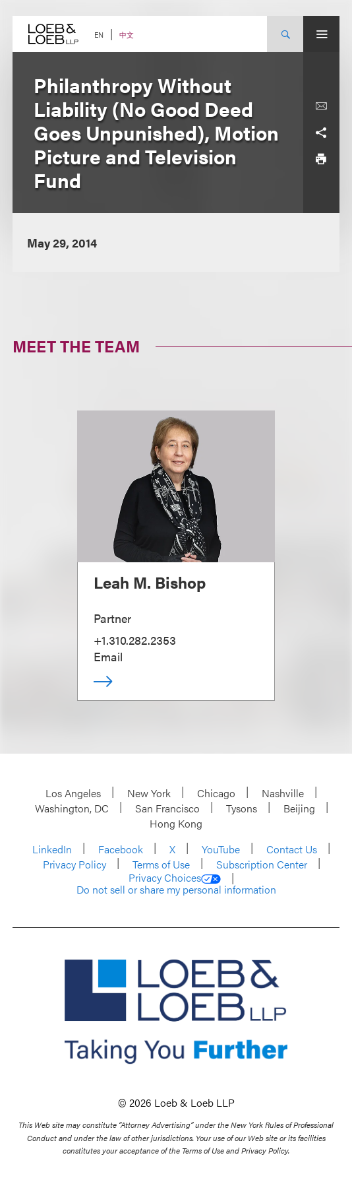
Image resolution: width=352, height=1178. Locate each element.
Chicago (216, 793)
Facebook (120, 849)
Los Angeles (73, 793)
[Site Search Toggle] (285, 34)
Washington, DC (72, 808)
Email (108, 656)
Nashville (283, 793)
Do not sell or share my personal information (176, 890)
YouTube (221, 849)
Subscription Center (261, 864)
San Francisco (167, 808)
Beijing (299, 808)
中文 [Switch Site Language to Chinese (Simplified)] (126, 35)
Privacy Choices (175, 878)
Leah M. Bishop (150, 582)
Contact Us (291, 849)
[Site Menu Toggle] (321, 34)
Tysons (241, 808)
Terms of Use (161, 864)
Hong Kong (176, 823)
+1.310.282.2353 (135, 640)
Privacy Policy (74, 864)
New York (149, 793)
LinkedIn (52, 849)
